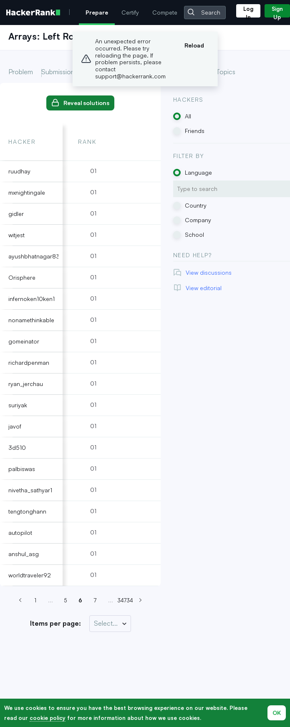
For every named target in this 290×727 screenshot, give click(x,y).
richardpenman (28, 362)
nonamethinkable (31, 319)
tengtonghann (27, 511)
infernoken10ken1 (31, 298)
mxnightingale (26, 192)
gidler (16, 213)
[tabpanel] (80, 334)
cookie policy (48, 717)
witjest (16, 234)
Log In (248, 11)
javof (14, 426)
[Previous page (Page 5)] (20, 600)
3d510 (17, 447)
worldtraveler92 (29, 575)
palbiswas (21, 468)
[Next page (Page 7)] (140, 600)
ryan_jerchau (25, 383)
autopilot (20, 532)
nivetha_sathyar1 (30, 490)
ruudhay (19, 171)
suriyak (17, 405)
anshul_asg (23, 553)
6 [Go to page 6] (80, 600)
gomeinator (23, 341)
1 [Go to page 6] (35, 600)
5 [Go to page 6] (65, 600)
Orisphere (21, 277)
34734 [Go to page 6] (125, 600)
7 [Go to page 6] (95, 600)
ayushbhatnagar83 (34, 256)
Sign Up (277, 11)
